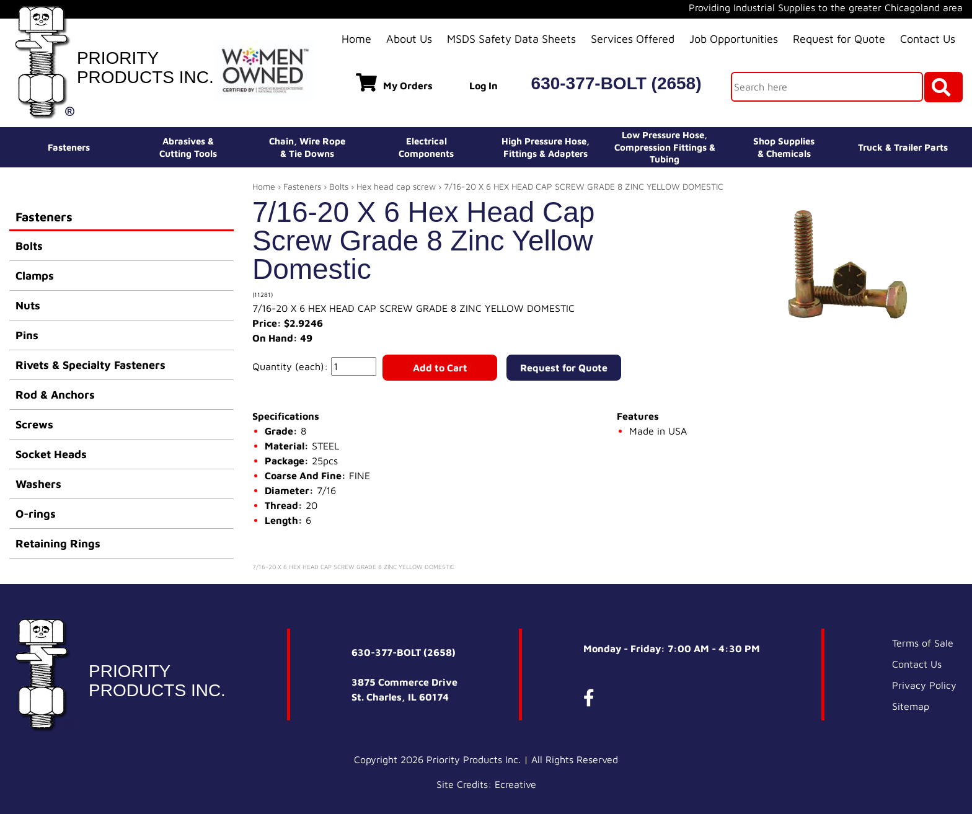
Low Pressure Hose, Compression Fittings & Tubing (664, 147)
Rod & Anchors (55, 394)
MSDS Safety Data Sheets (511, 38)
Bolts (29, 245)
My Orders (394, 82)
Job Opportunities (733, 38)
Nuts (27, 305)
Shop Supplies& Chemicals (784, 147)
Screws (34, 424)
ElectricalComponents (426, 147)
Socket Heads (51, 454)
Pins (26, 335)
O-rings (35, 513)
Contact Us (927, 38)
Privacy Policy (924, 685)
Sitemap (910, 706)
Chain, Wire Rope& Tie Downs (307, 147)
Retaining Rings (57, 543)
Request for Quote (839, 38)
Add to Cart (440, 367)
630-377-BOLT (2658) (616, 83)
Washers (38, 483)
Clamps (34, 275)
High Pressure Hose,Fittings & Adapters (545, 147)
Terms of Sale (922, 642)
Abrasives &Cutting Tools (188, 147)
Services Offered (632, 38)
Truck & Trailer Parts (903, 147)
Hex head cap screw (396, 186)
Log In (483, 85)
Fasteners (69, 147)
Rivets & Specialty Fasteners (90, 364)
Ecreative (515, 784)
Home (356, 38)
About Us (409, 38)
